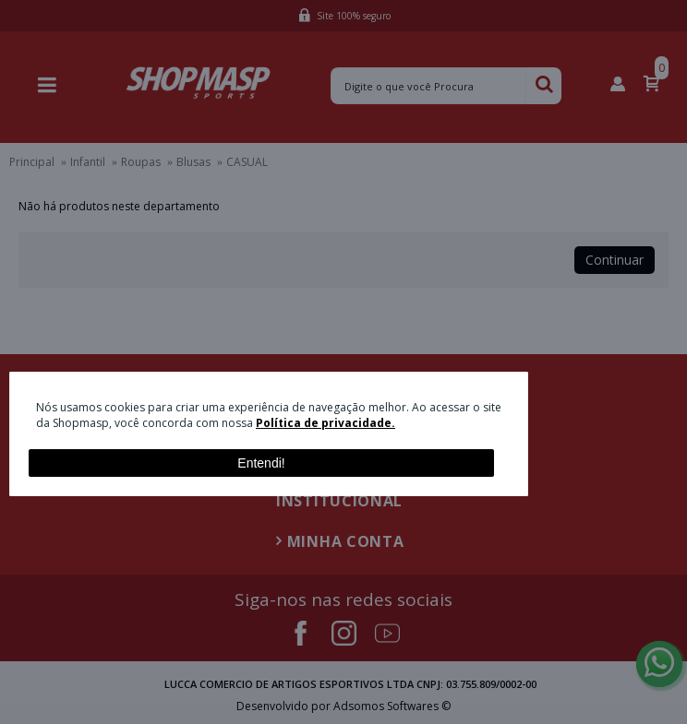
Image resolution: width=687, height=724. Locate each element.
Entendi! (260, 463)
